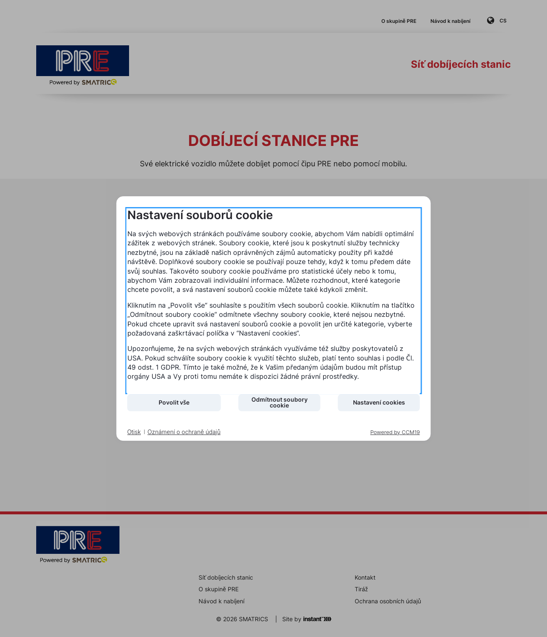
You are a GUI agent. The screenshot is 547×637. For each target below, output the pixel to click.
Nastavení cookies (379, 402)
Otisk (134, 431)
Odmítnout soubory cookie (279, 402)
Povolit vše (174, 402)
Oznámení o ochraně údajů (183, 431)
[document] (273, 300)
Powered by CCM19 (395, 432)
